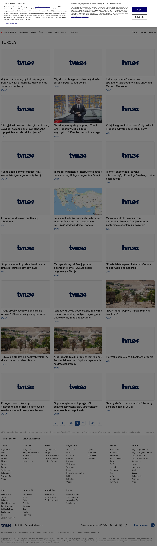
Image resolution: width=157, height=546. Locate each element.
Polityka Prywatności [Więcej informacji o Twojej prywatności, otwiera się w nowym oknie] (11, 22)
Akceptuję (139, 9)
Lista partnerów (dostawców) (80, 16)
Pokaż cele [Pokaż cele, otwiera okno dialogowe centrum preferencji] (139, 16)
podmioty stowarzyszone (42, 5)
